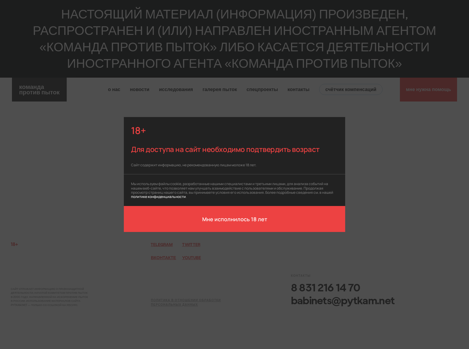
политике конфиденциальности (158, 196)
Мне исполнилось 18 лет (234, 219)
